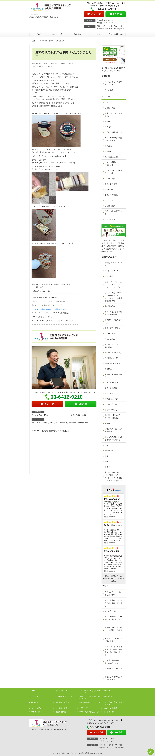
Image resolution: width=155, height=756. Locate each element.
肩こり (107, 467)
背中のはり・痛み (112, 399)
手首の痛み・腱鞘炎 (112, 328)
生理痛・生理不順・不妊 (113, 375)
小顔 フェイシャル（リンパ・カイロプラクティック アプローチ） (113, 284)
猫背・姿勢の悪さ (112, 388)
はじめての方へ (58, 34)
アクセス (96, 34)
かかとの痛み (110, 339)
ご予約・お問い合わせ (116, 34)
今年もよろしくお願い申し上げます (113, 83)
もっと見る (109, 90)
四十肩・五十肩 (111, 404)
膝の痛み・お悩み (112, 358)
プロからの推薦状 (112, 195)
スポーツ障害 (110, 333)
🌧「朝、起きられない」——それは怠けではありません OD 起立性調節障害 (113, 297)
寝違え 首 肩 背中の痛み (113, 264)
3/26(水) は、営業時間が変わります (113, 640)
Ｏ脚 (106, 445)
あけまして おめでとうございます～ (113, 678)
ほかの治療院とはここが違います (113, 163)
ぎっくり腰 (109, 393)
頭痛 (106, 456)
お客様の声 (109, 189)
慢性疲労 (108, 423)
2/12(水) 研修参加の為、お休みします (112, 661)
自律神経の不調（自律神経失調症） (113, 430)
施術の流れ (109, 146)
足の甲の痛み (110, 306)
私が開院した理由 (112, 157)
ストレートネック (112, 271)
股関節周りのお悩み (112, 363)
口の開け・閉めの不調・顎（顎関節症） (112, 416)
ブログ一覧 (109, 200)
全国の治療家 (110, 206)
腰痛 (106, 461)
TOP (39, 34)
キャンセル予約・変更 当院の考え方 (113, 139)
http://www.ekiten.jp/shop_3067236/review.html (49, 309)
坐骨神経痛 (109, 450)
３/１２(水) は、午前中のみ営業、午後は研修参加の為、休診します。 (113, 651)
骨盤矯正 (108, 369)
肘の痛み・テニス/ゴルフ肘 (113, 321)
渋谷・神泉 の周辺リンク (113, 212)
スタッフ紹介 (110, 179)
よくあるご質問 (111, 184)
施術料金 (77, 34)
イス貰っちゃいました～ (113, 670)
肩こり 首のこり (111, 410)
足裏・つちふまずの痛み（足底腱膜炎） (113, 313)
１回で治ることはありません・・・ (113, 114)
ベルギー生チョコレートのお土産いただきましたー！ (113, 619)
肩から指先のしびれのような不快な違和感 (113, 438)
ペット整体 (109, 276)
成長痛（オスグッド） (113, 353)
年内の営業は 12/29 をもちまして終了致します (113, 603)
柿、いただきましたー (113, 611)
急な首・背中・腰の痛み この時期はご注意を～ (113, 630)
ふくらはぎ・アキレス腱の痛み (113, 346)
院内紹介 (108, 151)
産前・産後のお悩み (112, 382)
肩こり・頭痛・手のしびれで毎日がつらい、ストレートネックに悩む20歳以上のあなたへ (113, 476)
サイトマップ (110, 219)
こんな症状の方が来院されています (113, 172)
